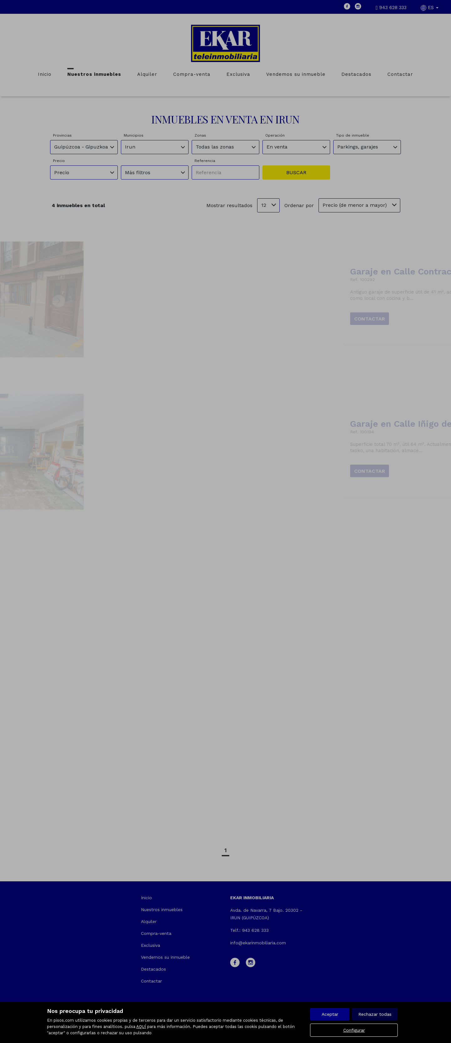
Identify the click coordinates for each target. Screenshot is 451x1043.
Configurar (354, 1030)
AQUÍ (141, 1026)
